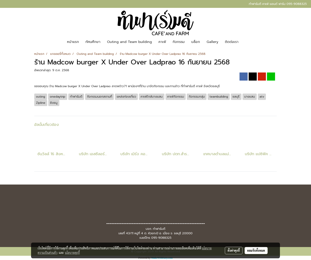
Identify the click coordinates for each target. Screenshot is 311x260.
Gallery (212, 41)
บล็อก (195, 41)
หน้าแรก (73, 41)
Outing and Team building (129, 41)
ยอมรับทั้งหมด (256, 250)
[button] (245, 42)
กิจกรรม (179, 41)
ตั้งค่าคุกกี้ (234, 250)
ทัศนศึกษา (93, 41)
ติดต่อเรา (231, 41)
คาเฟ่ (162, 41)
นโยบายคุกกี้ (72, 252)
